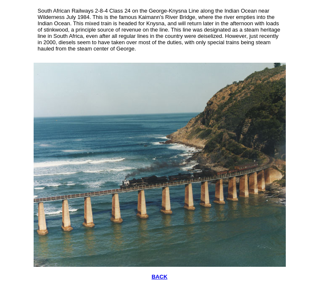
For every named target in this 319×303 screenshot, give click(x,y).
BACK (160, 277)
